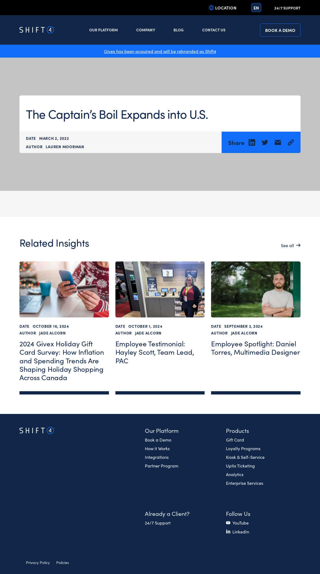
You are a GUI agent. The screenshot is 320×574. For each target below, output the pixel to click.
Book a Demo (280, 30)
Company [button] (145, 29)
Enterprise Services (244, 483)
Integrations (157, 457)
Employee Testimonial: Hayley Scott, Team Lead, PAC (154, 352)
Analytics (235, 474)
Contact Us (213, 29)
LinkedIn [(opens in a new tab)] (240, 532)
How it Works (157, 448)
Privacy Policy (38, 562)
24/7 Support (287, 8)
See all (287, 245)
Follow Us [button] (238, 513)
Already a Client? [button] (167, 513)
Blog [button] (179, 29)
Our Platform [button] (103, 29)
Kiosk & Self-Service (245, 457)
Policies (62, 562)
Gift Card (235, 440)
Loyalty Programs (243, 448)
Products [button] (237, 430)
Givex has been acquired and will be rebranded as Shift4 (160, 51)
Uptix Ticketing (240, 466)
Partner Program (161, 466)
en (256, 8)
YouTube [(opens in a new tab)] (240, 523)
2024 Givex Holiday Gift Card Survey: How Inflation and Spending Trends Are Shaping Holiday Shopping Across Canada (61, 360)
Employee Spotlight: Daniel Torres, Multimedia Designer (255, 348)
